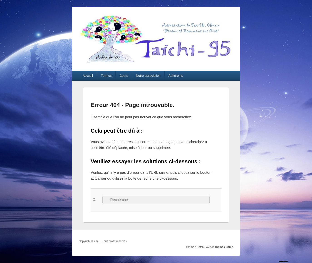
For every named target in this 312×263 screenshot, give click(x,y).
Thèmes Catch (224, 247)
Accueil (88, 75)
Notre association (148, 75)
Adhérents (175, 75)
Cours (123, 75)
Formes (106, 75)
